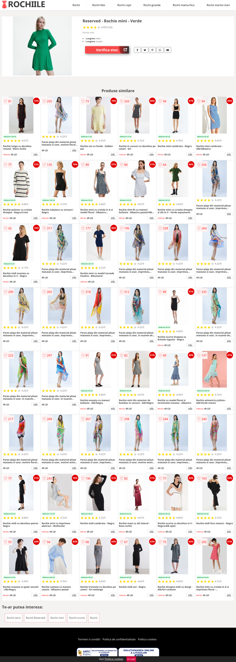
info (36, 154)
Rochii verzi (13, 618)
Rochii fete (98, 5)
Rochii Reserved (35, 618)
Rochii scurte (77, 618)
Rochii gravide (151, 5)
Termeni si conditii (89, 639)
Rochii (76, 5)
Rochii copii (124, 5)
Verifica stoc (112, 50)
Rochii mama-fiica (183, 5)
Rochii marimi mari (218, 5)
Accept (131, 659)
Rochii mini (57, 618)
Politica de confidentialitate (119, 639)
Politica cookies (147, 639)
